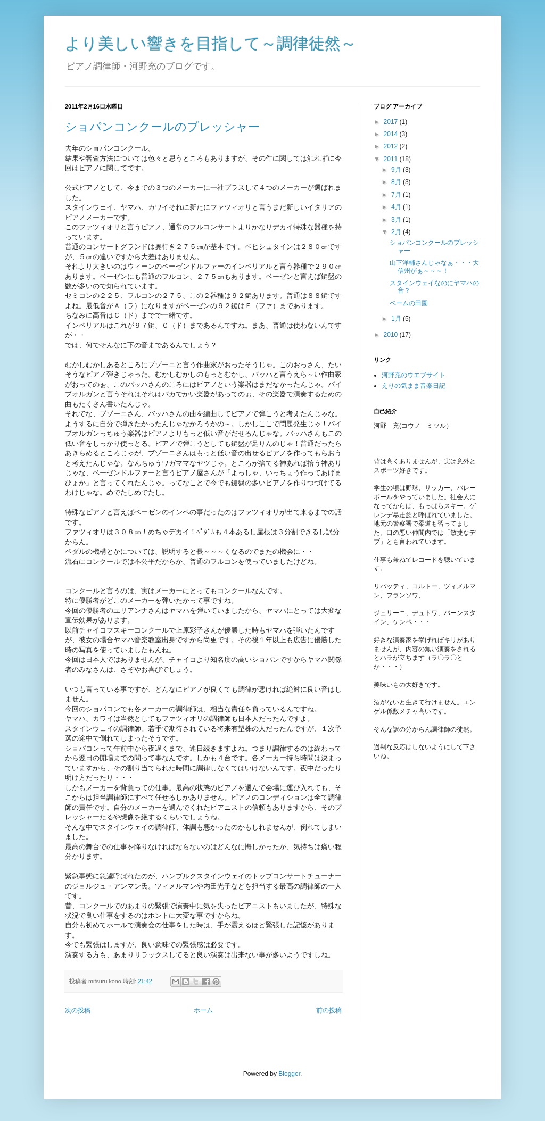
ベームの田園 (409, 303)
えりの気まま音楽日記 (413, 385)
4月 (397, 207)
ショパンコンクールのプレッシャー (162, 127)
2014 (392, 134)
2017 (392, 122)
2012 (392, 146)
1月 (397, 318)
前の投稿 (329, 1010)
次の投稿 (77, 1010)
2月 (397, 232)
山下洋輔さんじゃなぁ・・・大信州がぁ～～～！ (434, 266)
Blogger (289, 1073)
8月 (397, 182)
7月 (397, 194)
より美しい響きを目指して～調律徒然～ (211, 43)
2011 (392, 159)
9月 (397, 169)
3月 (397, 219)
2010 (392, 334)
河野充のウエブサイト (413, 375)
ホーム (203, 1010)
